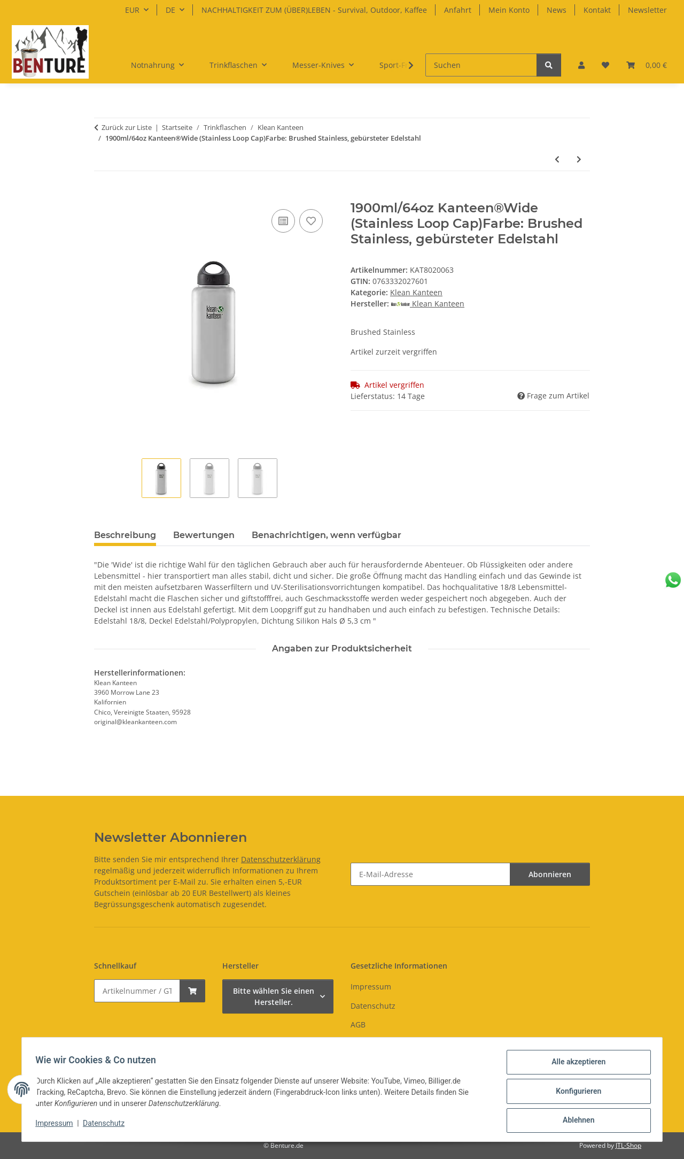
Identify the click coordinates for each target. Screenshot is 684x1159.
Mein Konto (509, 10)
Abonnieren (549, 874)
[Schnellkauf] (137, 990)
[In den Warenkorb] (102, 195)
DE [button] (170, 10)
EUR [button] (132, 10)
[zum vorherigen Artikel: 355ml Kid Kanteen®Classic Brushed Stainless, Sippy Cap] (557, 159)
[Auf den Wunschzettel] (311, 221)
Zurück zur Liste (127, 127)
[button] (581, 65)
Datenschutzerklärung (281, 859)
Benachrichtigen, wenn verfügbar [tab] (326, 535)
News (556, 10)
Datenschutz (107, 1126)
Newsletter (647, 10)
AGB (358, 1024)
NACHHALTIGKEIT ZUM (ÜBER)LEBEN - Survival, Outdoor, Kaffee (314, 10)
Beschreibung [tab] (125, 535)
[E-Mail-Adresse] (430, 874)
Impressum (57, 1126)
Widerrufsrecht (378, 1043)
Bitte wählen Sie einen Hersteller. (273, 996)
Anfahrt (457, 10)
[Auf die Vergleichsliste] (283, 221)
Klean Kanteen (416, 292)
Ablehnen (574, 1121)
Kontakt (597, 10)
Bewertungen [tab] (204, 535)
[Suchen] (481, 64)
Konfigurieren (574, 1093)
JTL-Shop (628, 1145)
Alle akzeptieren (575, 1065)
